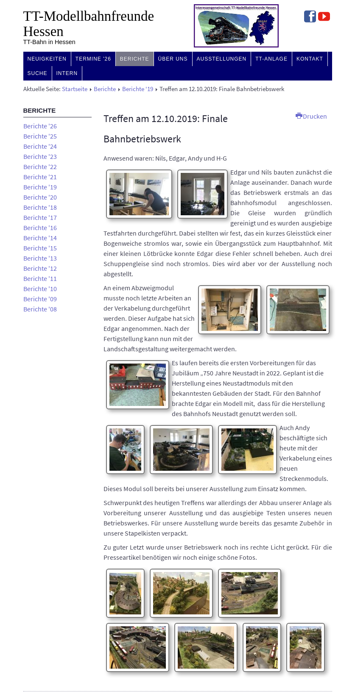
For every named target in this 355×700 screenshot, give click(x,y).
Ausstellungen (222, 59)
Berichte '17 (40, 217)
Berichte (134, 59)
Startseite (74, 89)
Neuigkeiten (47, 59)
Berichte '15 (40, 248)
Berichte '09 (40, 298)
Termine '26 (93, 59)
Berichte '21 (40, 176)
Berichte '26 (40, 126)
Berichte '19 (137, 89)
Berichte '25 (40, 136)
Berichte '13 (40, 258)
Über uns (173, 59)
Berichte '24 (40, 146)
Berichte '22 (40, 166)
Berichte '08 (40, 309)
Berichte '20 (40, 197)
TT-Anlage (271, 59)
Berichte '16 (40, 227)
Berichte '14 (40, 237)
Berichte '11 (40, 278)
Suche (38, 73)
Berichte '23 (40, 156)
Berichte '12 (40, 268)
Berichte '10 (40, 288)
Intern (67, 73)
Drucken (311, 116)
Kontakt (309, 59)
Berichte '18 (40, 207)
